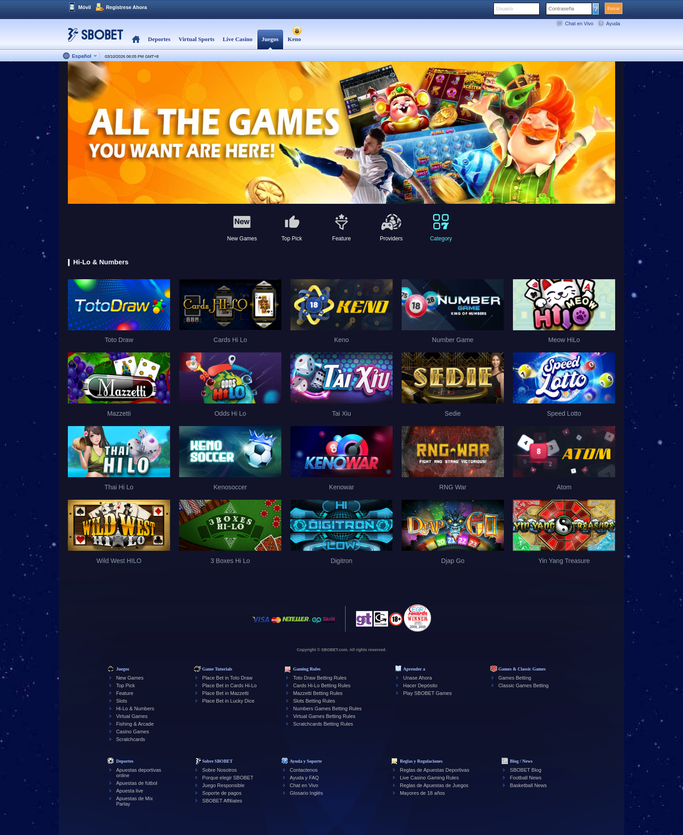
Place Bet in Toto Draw (227, 677)
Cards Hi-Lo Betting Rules (322, 685)
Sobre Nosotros (219, 770)
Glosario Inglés (306, 793)
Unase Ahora (417, 677)
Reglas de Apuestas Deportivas (434, 770)
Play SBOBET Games (427, 693)
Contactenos (304, 770)
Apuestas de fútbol (136, 783)
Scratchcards (130, 739)
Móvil (84, 7)
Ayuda (613, 23)
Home (136, 39)
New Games (130, 677)
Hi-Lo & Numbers (135, 708)
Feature (124, 693)
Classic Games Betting (523, 685)
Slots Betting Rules (314, 701)
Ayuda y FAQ (304, 777)
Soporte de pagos (222, 793)
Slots (121, 701)
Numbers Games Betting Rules (327, 708)
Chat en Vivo (579, 23)
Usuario (504, 8)
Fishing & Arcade (135, 724)
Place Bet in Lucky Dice (228, 701)
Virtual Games (132, 716)
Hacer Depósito (420, 685)
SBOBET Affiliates (222, 800)
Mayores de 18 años (422, 793)
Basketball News (528, 785)
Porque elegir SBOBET (227, 777)
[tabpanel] (341, 133)
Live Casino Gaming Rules (429, 777)
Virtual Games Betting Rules (324, 716)
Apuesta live (129, 790)
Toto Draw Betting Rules (319, 677)
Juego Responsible (223, 785)
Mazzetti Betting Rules (317, 693)
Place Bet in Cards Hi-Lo (229, 685)
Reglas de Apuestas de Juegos (434, 785)
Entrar (613, 8)
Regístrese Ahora (126, 7)
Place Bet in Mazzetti (225, 693)
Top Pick (125, 685)
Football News (525, 777)
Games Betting (514, 677)
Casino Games (132, 731)
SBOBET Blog (525, 770)
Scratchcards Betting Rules (323, 724)
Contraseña (561, 8)
